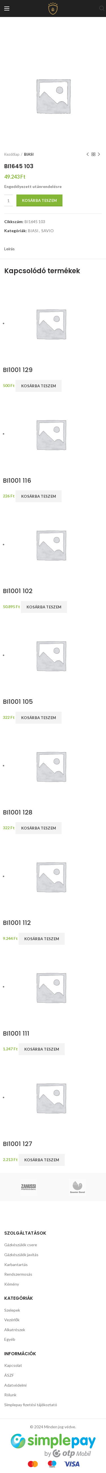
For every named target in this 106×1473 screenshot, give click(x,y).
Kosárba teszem (39, 200)
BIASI (29, 154)
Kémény (11, 1284)
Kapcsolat (13, 1365)
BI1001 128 (18, 813)
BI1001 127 (17, 1144)
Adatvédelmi (15, 1385)
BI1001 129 (18, 370)
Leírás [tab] (9, 248)
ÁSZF (9, 1375)
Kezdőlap (12, 154)
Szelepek (12, 1310)
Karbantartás (16, 1264)
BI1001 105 (18, 702)
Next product (99, 154)
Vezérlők (12, 1319)
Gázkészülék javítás (21, 1254)
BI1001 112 (17, 923)
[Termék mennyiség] (8, 200)
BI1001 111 (16, 1034)
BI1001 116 (17, 481)
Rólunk (10, 1394)
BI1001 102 (18, 591)
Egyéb (9, 1339)
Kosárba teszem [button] (38, 386)
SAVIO (47, 230)
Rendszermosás (18, 1274)
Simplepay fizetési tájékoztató (30, 1404)
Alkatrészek (14, 1329)
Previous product (87, 154)
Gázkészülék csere (20, 1244)
